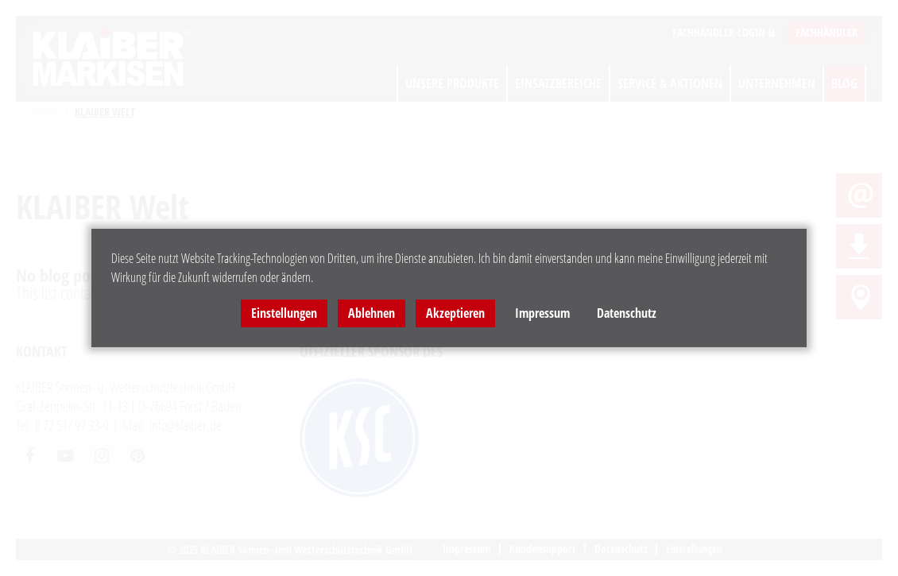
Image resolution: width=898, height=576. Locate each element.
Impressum (542, 313)
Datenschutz (626, 313)
